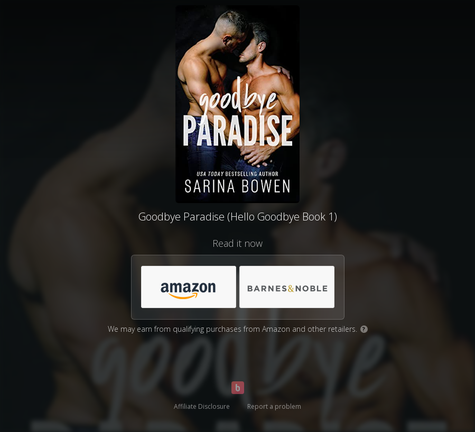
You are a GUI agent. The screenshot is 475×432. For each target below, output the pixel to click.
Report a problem (274, 406)
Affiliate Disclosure (202, 406)
